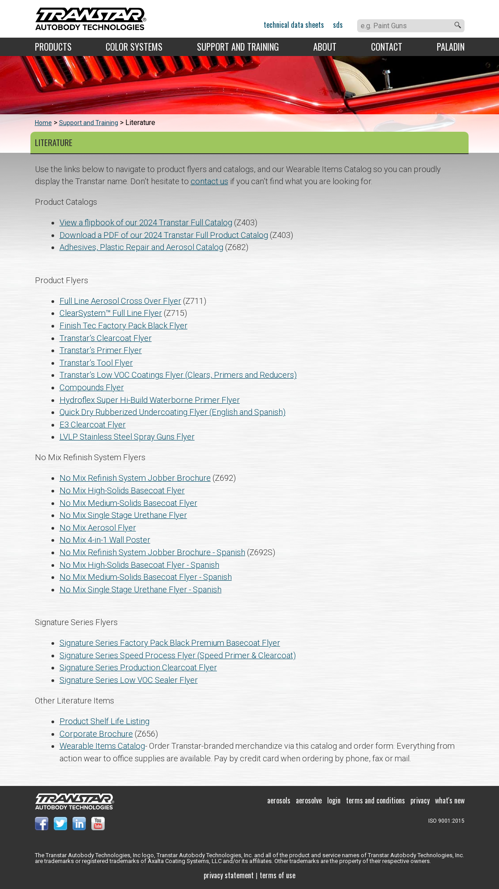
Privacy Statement (229, 875)
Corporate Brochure (96, 733)
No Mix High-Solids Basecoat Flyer (122, 490)
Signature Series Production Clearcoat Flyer (138, 667)
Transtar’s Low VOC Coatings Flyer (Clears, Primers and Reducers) (178, 375)
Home (43, 122)
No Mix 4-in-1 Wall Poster (105, 539)
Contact (386, 46)
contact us (209, 181)
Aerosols (278, 800)
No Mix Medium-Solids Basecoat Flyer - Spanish (146, 577)
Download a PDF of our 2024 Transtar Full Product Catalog (164, 235)
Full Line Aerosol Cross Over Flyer (120, 301)
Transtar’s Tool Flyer (96, 362)
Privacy (420, 800)
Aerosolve (309, 800)
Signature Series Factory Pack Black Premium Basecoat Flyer (170, 642)
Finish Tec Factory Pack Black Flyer (124, 325)
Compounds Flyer (92, 387)
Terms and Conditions (375, 800)
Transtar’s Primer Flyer (101, 350)
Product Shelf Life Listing (104, 721)
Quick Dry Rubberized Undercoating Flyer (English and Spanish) (173, 412)
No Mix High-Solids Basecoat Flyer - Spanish (139, 565)
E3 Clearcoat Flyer (93, 424)
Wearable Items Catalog (102, 746)
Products (53, 46)
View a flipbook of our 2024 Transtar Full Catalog (146, 222)
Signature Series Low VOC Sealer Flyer (129, 680)
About (325, 46)
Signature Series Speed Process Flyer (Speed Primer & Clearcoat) (178, 655)
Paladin (451, 46)
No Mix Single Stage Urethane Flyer (123, 515)
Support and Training (238, 46)
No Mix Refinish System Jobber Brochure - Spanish (152, 552)
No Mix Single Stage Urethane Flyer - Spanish (141, 589)
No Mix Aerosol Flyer (98, 527)
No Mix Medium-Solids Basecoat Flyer (128, 503)
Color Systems (134, 46)
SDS (338, 25)
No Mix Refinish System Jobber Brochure (135, 478)
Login (334, 800)
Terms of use (277, 875)
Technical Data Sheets (294, 25)
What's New (450, 800)
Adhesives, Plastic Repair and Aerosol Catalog (141, 247)
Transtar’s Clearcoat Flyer (106, 338)
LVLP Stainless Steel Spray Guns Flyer (127, 436)
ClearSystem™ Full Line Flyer (111, 313)
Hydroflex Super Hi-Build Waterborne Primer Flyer (150, 400)
